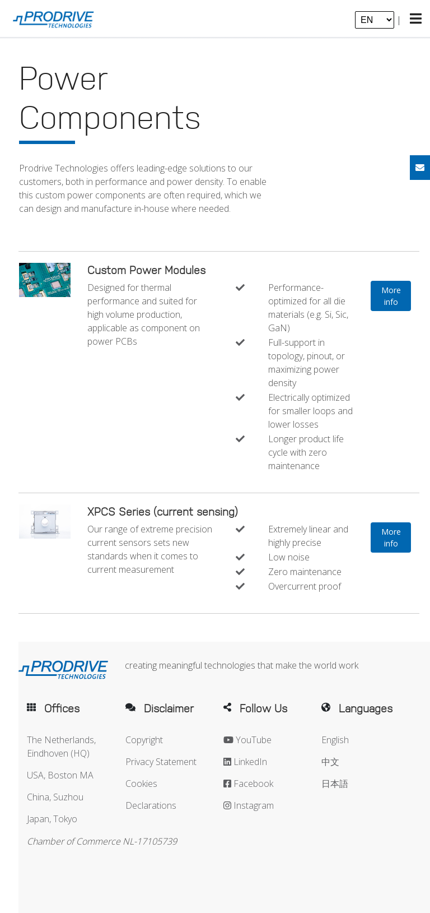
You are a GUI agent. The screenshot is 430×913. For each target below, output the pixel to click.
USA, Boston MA (60, 775)
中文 (330, 762)
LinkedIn (245, 762)
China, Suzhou (55, 797)
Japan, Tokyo (52, 819)
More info (391, 296)
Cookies (141, 783)
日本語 (334, 783)
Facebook (248, 783)
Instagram (248, 805)
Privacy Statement (161, 762)
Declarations (150, 805)
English (335, 740)
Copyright (144, 740)
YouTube (247, 740)
